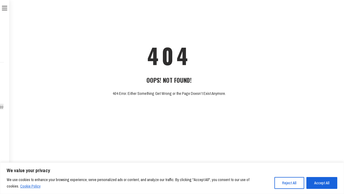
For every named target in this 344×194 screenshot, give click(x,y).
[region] (172, 178)
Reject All (289, 183)
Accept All (321, 183)
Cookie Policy (30, 186)
